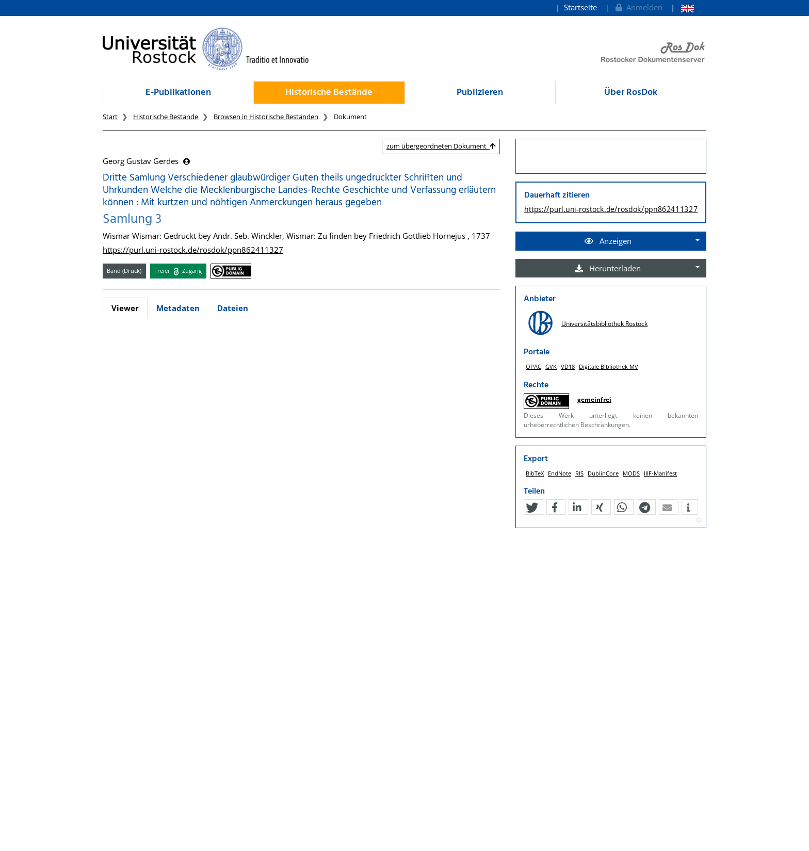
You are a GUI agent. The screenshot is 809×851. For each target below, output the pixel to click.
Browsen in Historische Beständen (266, 116)
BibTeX (535, 473)
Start (110, 116)
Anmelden (637, 7)
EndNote (559, 473)
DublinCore (603, 473)
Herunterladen (608, 268)
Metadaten (178, 308)
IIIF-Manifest (660, 473)
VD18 (568, 366)
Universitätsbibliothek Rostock (604, 323)
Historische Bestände (329, 92)
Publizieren (480, 92)
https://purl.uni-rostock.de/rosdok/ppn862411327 (193, 249)
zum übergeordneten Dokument (440, 146)
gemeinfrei (594, 399)
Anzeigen (608, 241)
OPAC (533, 366)
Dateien (232, 308)
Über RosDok (630, 92)
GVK (551, 366)
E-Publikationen (178, 92)
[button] (532, 507)
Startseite (580, 7)
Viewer (125, 308)
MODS (631, 473)
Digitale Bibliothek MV (608, 366)
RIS (579, 473)
